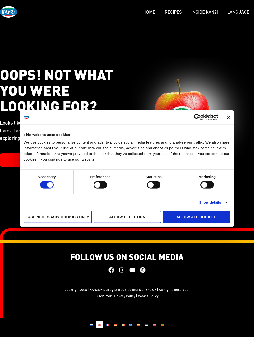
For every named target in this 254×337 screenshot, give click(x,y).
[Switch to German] (115, 324)
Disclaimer (103, 296)
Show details (210, 202)
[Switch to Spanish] (139, 324)
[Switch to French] (107, 324)
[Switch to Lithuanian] (162, 324)
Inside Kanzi (204, 12)
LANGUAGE (238, 12)
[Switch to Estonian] (147, 324)
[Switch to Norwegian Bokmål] (131, 324)
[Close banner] (228, 117)
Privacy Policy (124, 296)
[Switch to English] (99, 324)
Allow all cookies (196, 217)
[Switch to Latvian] (154, 324)
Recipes (173, 12)
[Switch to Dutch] (92, 324)
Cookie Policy (148, 296)
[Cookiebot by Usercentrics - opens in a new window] (197, 117)
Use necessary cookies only (58, 217)
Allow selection (127, 217)
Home (149, 12)
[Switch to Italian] (123, 324)
